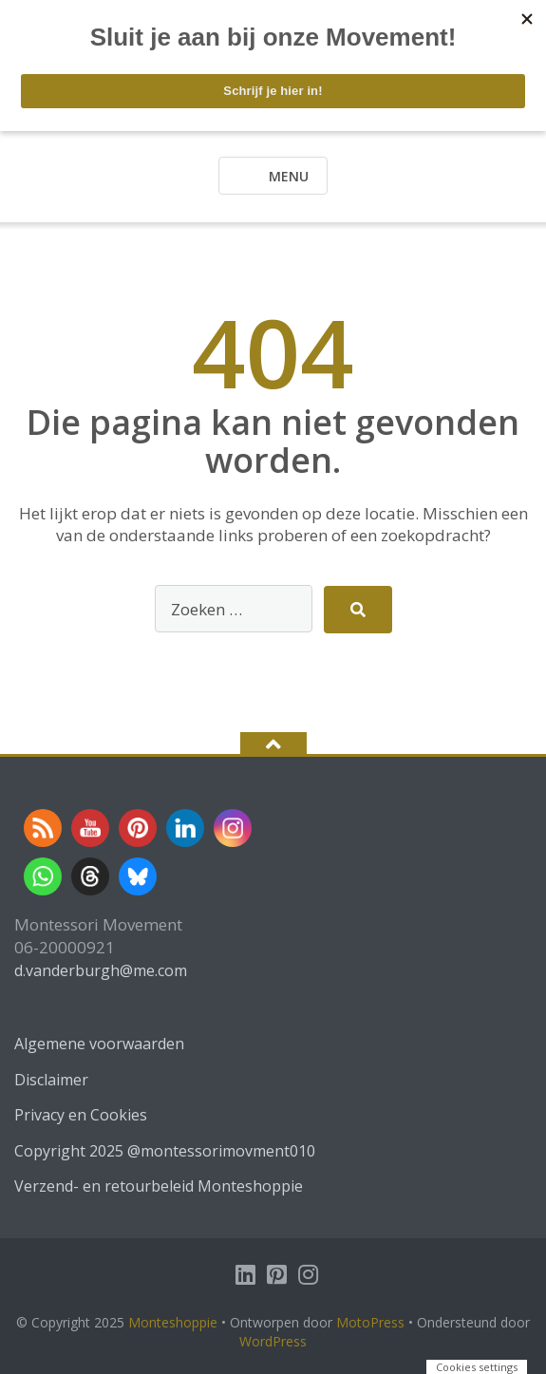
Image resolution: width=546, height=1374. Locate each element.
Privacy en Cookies (80, 1114)
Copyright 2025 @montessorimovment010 (164, 1150)
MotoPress (370, 1322)
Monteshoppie (174, 1322)
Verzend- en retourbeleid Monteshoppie (158, 1186)
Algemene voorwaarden (99, 1043)
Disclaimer (51, 1079)
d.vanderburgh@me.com (100, 970)
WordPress (273, 1341)
